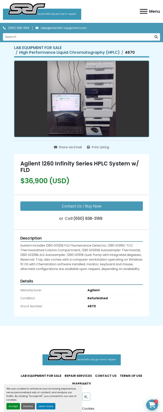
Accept (13, 406)
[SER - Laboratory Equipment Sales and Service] (81, 357)
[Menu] (144, 11)
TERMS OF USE (131, 376)
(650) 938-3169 (18, 28)
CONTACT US (106, 376)
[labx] (86, 396)
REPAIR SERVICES (78, 376)
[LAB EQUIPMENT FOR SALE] (38, 47)
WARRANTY (81, 383)
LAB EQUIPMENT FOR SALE (41, 376)
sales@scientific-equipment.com (63, 28)
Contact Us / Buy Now (81, 206)
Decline (28, 406)
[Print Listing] (98, 147)
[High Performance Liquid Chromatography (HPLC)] (69, 52)
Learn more (46, 406)
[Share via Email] (67, 147)
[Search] (77, 37)
